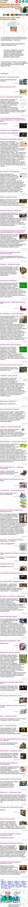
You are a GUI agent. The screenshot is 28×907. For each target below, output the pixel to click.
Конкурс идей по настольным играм (11, 779)
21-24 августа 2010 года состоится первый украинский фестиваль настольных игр (12, 231)
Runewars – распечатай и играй (9, 77)
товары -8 (23, 882)
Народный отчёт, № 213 (7, 564)
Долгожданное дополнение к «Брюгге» (11, 843)
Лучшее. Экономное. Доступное (11, 3)
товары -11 (18, 884)
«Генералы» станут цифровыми (9, 130)
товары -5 (3, 882)
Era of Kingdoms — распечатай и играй (11, 314)
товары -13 (7, 885)
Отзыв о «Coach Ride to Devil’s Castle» (11, 97)
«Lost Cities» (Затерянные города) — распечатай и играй (11, 834)
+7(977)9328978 (4, 0)
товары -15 (22, 885)
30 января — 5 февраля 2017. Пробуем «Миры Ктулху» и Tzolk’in (11, 540)
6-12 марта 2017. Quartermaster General (11, 807)
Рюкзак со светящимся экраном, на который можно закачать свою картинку (10, 8)
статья (24, 37)
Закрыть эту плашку (13, 906)
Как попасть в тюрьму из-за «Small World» (12, 596)
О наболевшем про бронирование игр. (11, 573)
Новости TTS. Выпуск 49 (7, 819)
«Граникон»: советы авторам (8, 376)
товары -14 (14, 885)
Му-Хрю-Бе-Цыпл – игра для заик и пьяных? (13, 441)
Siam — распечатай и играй (8, 716)
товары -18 (19, 887)
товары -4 (23, 881)
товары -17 (11, 887)
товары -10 (10, 884)
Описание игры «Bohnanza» (8, 280)
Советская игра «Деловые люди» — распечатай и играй (11, 253)
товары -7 (17, 882)
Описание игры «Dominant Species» (10, 345)
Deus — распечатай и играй (8, 725)
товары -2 (10, 881)
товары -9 (3, 884)
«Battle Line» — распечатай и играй (10, 792)
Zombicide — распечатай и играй (10, 264)
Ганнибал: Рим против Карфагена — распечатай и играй (11, 863)
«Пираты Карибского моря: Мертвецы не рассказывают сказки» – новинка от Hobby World (13, 120)
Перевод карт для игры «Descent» (10, 652)
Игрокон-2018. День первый (8, 616)
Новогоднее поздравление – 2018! (10, 641)
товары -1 (3, 881)
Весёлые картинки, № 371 (8, 87)
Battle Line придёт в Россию (8, 197)
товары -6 (10, 882)
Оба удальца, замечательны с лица (10, 696)
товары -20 (7, 888)
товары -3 (17, 881)
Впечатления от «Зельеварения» (10, 171)
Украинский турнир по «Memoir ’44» (10, 210)
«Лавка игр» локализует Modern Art (10, 427)
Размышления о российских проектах (11, 139)
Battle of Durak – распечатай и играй (11, 751)
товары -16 (4, 887)
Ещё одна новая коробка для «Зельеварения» (8, 764)
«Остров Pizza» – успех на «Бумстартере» (12, 490)
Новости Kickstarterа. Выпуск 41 (9, 409)
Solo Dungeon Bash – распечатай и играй (12, 581)
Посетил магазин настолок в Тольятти (11, 365)
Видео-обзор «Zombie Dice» (8, 401)
